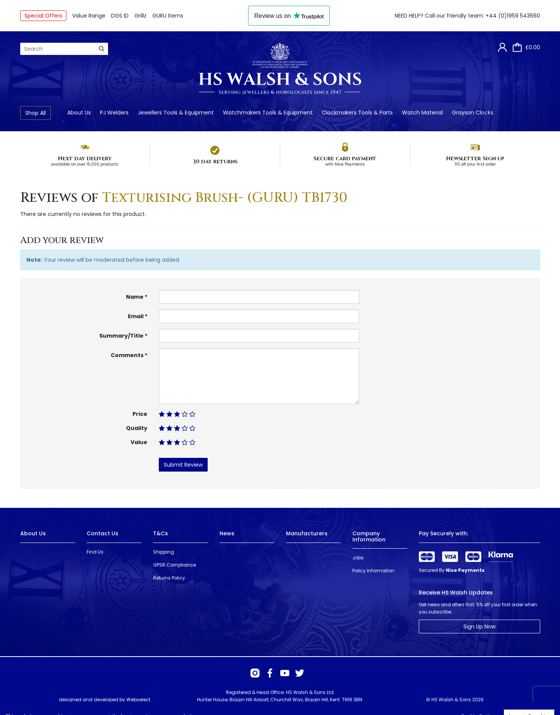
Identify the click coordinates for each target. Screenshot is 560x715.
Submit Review (183, 465)
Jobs (358, 557)
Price (139, 414)
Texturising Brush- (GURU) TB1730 (224, 197)
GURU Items (167, 15)
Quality (136, 428)
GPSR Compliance (174, 565)
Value (139, 442)
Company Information (369, 536)
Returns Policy (169, 578)
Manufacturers (307, 533)
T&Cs (160, 533)
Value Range (88, 15)
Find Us (95, 552)
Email (136, 316)
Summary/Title (121, 336)
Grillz (140, 15)
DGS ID (120, 15)
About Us (79, 112)
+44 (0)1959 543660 (513, 15)
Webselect (138, 699)
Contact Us (102, 533)
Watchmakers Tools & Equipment (268, 112)
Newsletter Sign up (475, 158)
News (226, 533)
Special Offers (43, 15)
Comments (127, 355)
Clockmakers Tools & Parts (357, 112)
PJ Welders (114, 112)
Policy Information (373, 570)
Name (135, 297)
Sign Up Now (479, 626)
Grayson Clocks (472, 112)
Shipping (163, 552)
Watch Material (422, 112)
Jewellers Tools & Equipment (176, 112)
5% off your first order (475, 164)
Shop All (35, 113)
